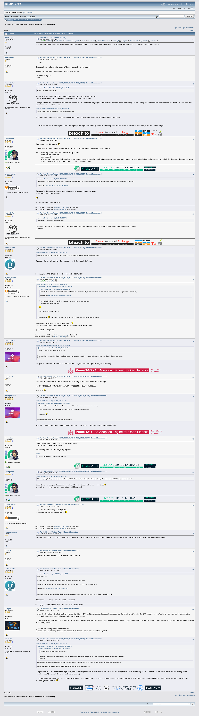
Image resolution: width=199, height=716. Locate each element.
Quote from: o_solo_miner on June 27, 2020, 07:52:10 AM (55, 286)
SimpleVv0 (9, 376)
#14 (193, 505)
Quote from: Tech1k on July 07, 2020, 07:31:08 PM (51, 476)
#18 (193, 609)
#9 (193, 341)
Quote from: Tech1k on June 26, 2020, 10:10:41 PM (51, 252)
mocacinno (9, 138)
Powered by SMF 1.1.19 (87, 712)
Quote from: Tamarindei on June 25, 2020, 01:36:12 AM (52, 88)
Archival (24, 24)
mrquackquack (11, 532)
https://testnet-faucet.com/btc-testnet (56, 185)
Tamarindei (9, 57)
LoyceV (76, 41)
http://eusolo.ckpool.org (60, 207)
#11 (193, 397)
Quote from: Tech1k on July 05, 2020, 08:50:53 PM (51, 401)
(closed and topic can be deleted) (42, 24)
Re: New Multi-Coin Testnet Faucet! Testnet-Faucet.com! (62, 504)
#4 (193, 139)
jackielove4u (10, 248)
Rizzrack (153, 41)
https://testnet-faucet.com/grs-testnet (57, 588)
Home (9, 19)
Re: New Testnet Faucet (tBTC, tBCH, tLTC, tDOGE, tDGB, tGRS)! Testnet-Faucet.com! (73, 376)
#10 (193, 377)
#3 (193, 84)
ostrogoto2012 (10, 340)
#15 (193, 533)
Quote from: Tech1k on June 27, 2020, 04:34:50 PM (51, 284)
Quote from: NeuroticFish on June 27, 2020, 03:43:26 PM (53, 345)
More (38, 19)
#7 (193, 248)
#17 (193, 570)
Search (20, 19)
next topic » (190, 28)
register (29, 12)
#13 (193, 472)
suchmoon (91, 41)
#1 (193, 39)
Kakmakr (8, 639)
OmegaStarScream (104, 41)
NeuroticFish (134, 41)
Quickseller (144, 41)
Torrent (33, 16)
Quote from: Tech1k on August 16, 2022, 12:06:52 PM (52, 574)
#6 (193, 214)
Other (18, 24)
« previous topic (179, 28)
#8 (193, 279)
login (23, 12)
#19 (193, 640)
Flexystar (124, 41)
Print (192, 30)
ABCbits (49, 41)
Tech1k (8, 37)
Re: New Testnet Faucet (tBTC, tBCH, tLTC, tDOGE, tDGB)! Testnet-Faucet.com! (71, 57)
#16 (193, 551)
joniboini (68, 41)
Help (15, 19)
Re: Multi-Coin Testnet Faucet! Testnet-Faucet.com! (60, 532)
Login (26, 19)
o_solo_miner (10, 174)
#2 (193, 58)
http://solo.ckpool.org (59, 209)
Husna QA (115, 41)
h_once (8, 550)
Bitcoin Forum (9, 24)
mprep (83, 41)
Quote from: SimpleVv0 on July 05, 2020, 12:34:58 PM (54, 403)
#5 (193, 175)
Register (33, 19)
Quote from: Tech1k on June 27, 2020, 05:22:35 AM (51, 179)
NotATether (58, 41)
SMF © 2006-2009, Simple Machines (107, 712)
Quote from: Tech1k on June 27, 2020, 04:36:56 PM (51, 643)
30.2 (28, 16)
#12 (193, 439)
